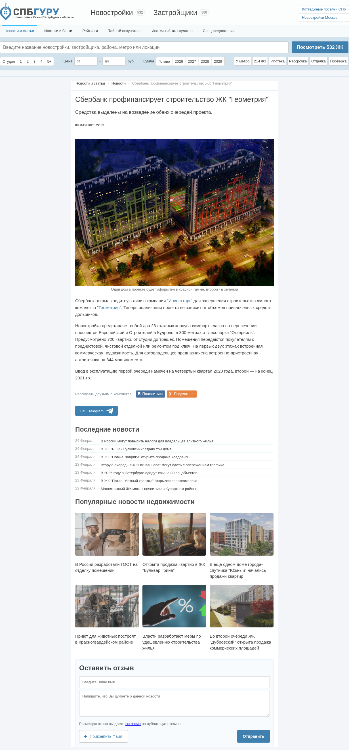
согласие (133, 724)
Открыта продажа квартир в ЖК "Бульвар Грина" (174, 542)
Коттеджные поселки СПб (324, 9)
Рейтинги (90, 31)
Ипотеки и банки (58, 31)
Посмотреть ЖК (320, 47)
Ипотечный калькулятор (172, 31)
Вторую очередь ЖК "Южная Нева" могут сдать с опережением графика (162, 465)
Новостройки (112, 12)
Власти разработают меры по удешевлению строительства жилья (174, 617)
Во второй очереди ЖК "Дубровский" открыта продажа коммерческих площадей (242, 617)
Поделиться (152, 394)
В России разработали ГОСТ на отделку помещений (107, 542)
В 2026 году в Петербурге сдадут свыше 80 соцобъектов (149, 473)
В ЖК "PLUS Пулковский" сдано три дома (136, 449)
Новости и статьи (19, 31)
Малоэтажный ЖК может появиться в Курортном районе (149, 489)
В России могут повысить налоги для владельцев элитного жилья (157, 441)
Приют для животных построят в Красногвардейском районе (107, 614)
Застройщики (175, 12)
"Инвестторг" (179, 300)
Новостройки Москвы (320, 17)
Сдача (148, 61)
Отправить (253, 736)
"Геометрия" (109, 307)
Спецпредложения (219, 31)
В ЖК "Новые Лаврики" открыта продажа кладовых (144, 457)
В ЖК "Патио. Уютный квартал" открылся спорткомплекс (149, 481)
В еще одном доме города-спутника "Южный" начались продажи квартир (242, 545)
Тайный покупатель (124, 31)
